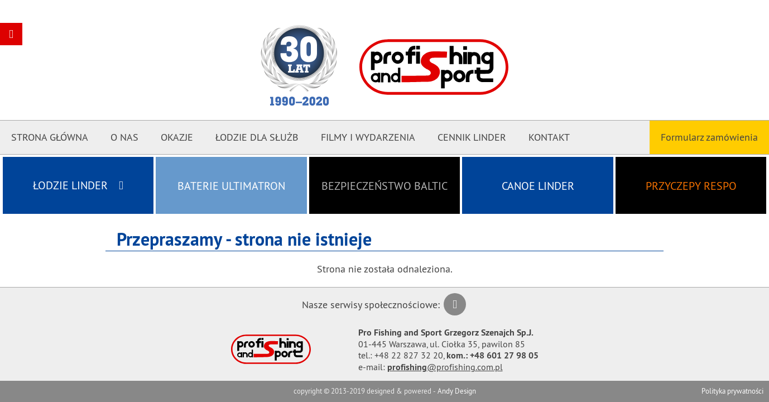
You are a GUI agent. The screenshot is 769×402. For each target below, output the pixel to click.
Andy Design (457, 390)
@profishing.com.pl (445, 366)
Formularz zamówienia (709, 137)
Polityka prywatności (732, 390)
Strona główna (49, 137)
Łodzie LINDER (78, 185)
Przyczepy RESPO (691, 186)
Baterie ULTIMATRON (231, 186)
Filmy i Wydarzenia (368, 137)
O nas (124, 137)
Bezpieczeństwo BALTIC (384, 186)
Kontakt (549, 137)
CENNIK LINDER (472, 137)
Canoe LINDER (538, 186)
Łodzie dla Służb (257, 137)
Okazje (177, 137)
